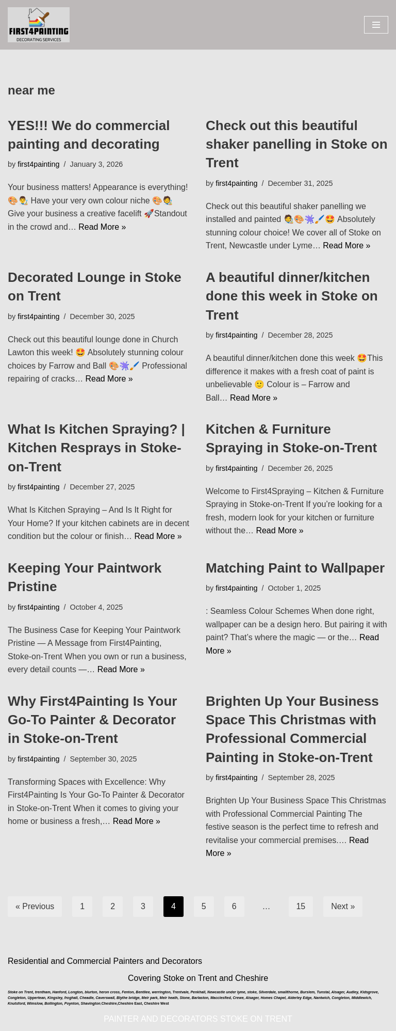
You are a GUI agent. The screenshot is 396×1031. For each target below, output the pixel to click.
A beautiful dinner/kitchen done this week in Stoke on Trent (292, 296)
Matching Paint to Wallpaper (295, 568)
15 (301, 907)
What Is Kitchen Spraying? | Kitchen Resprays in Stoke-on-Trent (96, 448)
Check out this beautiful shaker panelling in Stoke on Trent (297, 144)
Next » (343, 907)
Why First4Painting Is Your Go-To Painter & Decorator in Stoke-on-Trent (92, 720)
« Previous (35, 907)
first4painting (39, 165)
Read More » (103, 227)
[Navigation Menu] (376, 25)
